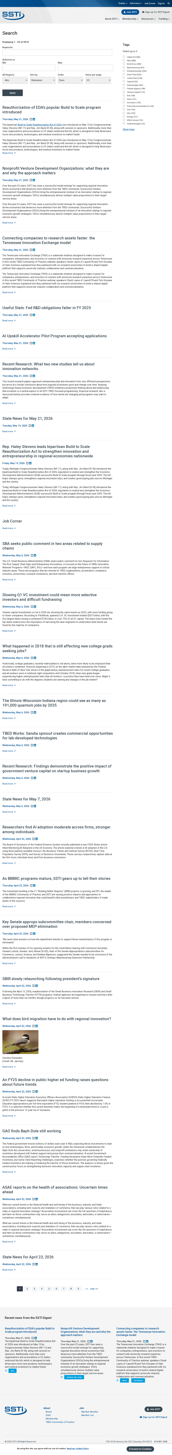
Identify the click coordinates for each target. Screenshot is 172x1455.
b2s (12, 1371)
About (47, 1408)
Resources (148, 18)
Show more (129, 129)
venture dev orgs (74, 1377)
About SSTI (112, 18)
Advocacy (136, 3)
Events (123, 3)
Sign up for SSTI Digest (157, 12)
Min (4, 62)
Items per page (94, 74)
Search (168, 3)
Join (81, 1408)
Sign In (161, 3)
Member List (87, 1415)
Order (61, 74)
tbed (124, 1380)
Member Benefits (89, 1411)
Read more (9, 153)
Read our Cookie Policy (78, 1448)
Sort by (33, 74)
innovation (138, 1380)
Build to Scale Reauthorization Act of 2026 (40, 124)
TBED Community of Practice (60, 1422)
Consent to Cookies (140, 1449)
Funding (164, 18)
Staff (48, 1415)
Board (49, 1411)
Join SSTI (132, 12)
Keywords (7, 47)
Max (60, 62)
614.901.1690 (160, 1441)
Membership (130, 18)
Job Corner (149, 3)
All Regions (8, 74)
